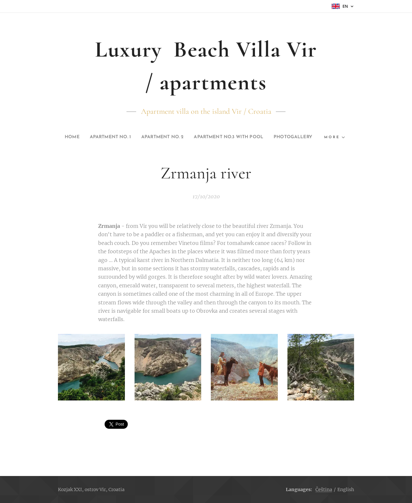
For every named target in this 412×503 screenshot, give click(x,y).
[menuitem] (82, 137)
